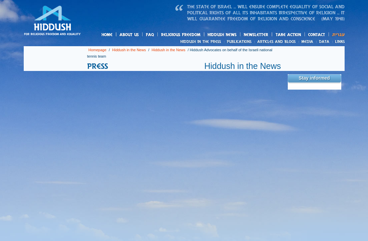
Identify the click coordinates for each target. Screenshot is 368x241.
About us (140, 35)
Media (308, 41)
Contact (317, 34)
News (201, 41)
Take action (299, 35)
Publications (239, 41)
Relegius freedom (197, 35)
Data (324, 41)
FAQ (150, 34)
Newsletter (256, 34)
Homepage (52, 21)
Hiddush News (234, 35)
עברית (337, 34)
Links (338, 41)
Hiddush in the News (129, 50)
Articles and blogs (289, 42)
